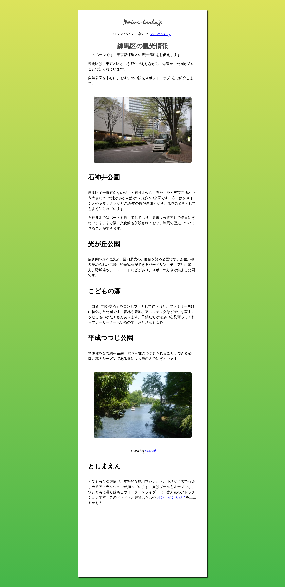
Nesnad (150, 451)
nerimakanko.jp (160, 34)
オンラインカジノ (171, 497)
